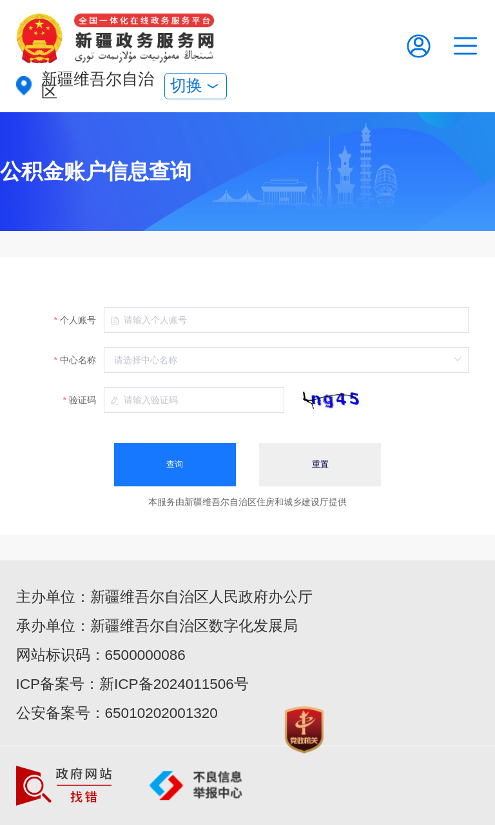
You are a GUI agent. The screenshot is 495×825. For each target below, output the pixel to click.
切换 (195, 85)
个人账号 (78, 320)
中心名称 (78, 360)
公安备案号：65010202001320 (117, 713)
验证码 (82, 400)
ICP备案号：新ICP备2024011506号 (132, 684)
